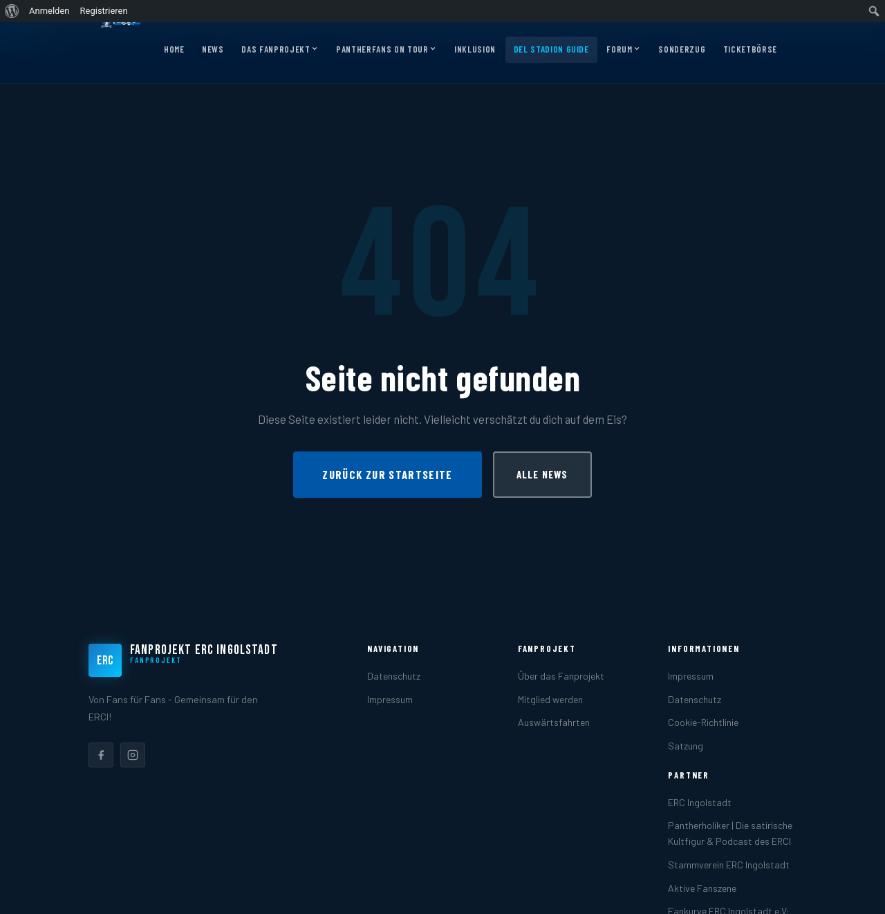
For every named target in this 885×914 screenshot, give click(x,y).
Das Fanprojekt (279, 49)
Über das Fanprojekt (561, 676)
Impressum (390, 699)
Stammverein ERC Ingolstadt (729, 864)
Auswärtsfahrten (554, 722)
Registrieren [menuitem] (104, 11)
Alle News (542, 474)
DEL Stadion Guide (551, 49)
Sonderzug (681, 49)
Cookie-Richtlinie (703, 722)
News (213, 49)
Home (174, 49)
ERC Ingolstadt (700, 802)
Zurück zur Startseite (387, 474)
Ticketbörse (750, 49)
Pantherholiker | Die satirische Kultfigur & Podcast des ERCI (730, 833)
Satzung (685, 746)
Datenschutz (393, 676)
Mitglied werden (550, 699)
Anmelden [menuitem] (49, 11)
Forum (623, 49)
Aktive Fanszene (702, 888)
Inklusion (475, 49)
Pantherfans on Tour (386, 49)
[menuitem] (12, 11)
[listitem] (100, 755)
